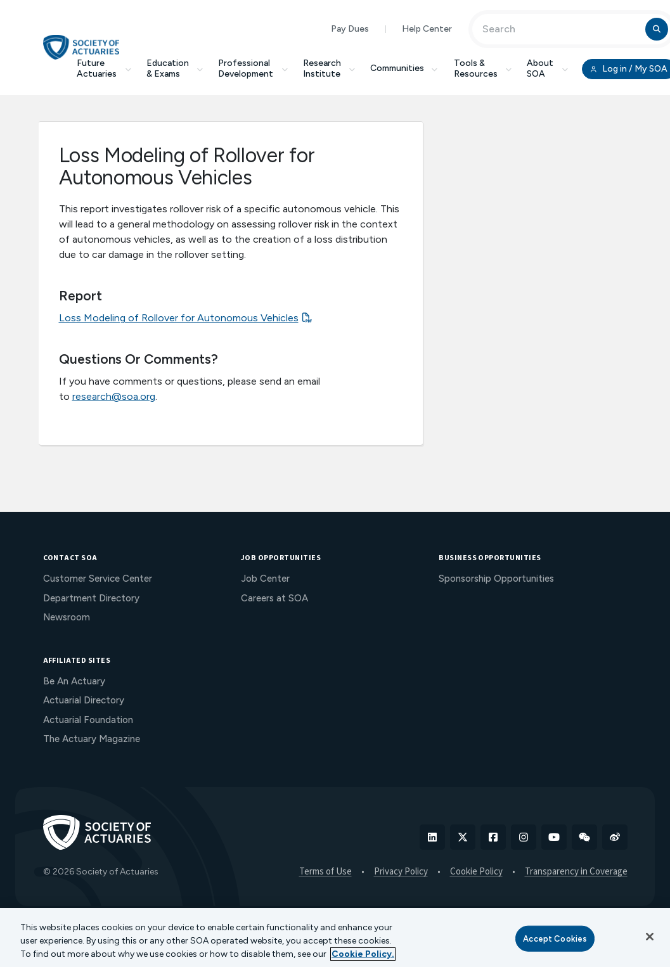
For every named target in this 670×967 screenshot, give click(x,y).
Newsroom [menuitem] (66, 617)
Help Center (427, 28)
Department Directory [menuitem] (91, 598)
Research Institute (329, 68)
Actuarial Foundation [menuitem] (88, 720)
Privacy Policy (401, 872)
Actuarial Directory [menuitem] (83, 700)
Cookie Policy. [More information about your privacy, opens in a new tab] (363, 954)
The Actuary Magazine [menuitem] (91, 739)
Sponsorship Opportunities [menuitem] (496, 578)
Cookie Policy (476, 872)
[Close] (650, 937)
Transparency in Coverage (576, 872)
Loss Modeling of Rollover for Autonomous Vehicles (179, 318)
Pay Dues (350, 28)
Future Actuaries (104, 68)
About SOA (547, 68)
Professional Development (253, 68)
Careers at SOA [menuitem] (274, 598)
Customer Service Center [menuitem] (97, 578)
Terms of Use (325, 872)
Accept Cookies (555, 938)
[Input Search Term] (560, 29)
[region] (335, 937)
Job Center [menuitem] (265, 578)
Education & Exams (174, 68)
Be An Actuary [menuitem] (74, 681)
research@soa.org (113, 396)
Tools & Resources (483, 68)
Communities (404, 68)
